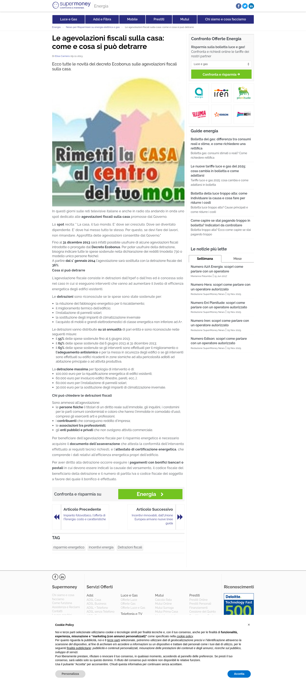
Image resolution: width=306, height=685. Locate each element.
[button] (249, 624)
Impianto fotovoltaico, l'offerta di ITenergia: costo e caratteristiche (85, 517)
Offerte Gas (128, 603)
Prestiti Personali (200, 603)
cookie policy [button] (185, 636)
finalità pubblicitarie (79, 648)
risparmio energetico (69, 547)
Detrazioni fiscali (130, 547)
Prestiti (159, 19)
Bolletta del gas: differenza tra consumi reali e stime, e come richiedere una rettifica (221, 143)
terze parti (113, 640)
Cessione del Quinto (202, 611)
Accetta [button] (239, 673)
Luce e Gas (68, 19)
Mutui (184, 19)
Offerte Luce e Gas (133, 607)
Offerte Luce (129, 599)
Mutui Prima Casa (166, 611)
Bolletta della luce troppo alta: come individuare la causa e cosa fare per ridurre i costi (219, 198)
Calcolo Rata (163, 599)
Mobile (132, 19)
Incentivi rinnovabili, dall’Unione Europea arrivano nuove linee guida (152, 519)
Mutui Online (163, 603)
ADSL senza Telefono (100, 611)
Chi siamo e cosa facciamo (225, 19)
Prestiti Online (198, 599)
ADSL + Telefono (97, 607)
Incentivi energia (101, 547)
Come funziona (62, 603)
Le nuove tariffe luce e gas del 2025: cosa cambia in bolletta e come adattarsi (218, 170)
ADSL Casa (94, 599)
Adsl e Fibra (102, 19)
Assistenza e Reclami (66, 607)
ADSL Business (96, 603)
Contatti (57, 611)
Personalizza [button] (70, 673)
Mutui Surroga (164, 607)
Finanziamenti (198, 607)
